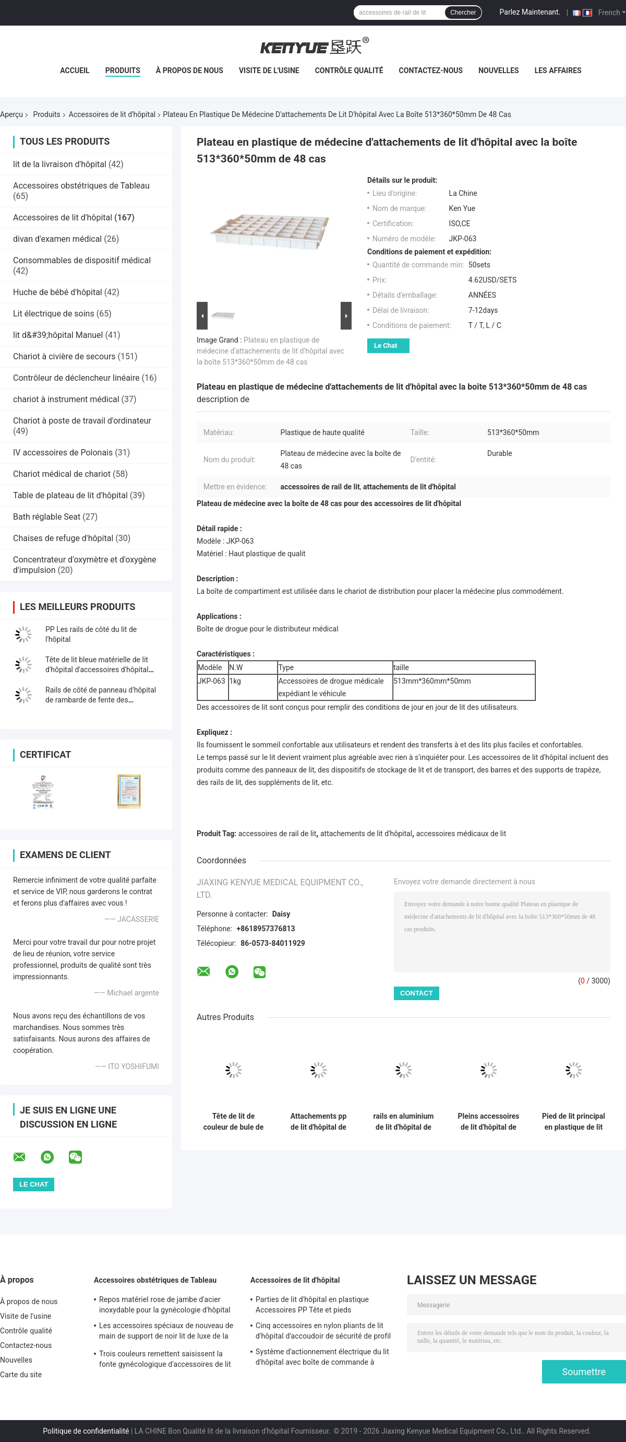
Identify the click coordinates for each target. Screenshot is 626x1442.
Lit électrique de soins (53, 314)
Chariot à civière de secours (64, 356)
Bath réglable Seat (46, 517)
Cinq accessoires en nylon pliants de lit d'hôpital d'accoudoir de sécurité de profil (323, 1330)
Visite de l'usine (269, 70)
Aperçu (11, 114)
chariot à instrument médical (66, 399)
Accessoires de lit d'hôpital (112, 114)
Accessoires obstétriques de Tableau (81, 186)
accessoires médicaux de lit (461, 833)
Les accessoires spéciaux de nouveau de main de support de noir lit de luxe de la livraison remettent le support (166, 1332)
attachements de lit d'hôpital (366, 833)
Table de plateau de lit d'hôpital (70, 495)
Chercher (463, 12)
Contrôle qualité (349, 70)
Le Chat (385, 345)
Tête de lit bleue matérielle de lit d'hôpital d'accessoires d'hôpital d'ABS (97, 669)
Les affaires (558, 70)
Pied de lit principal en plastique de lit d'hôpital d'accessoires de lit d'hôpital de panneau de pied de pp (573, 1122)
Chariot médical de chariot (62, 474)
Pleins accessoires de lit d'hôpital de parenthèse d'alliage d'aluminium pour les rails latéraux (489, 1122)
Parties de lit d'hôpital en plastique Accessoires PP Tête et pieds (312, 1304)
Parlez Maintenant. (530, 12)
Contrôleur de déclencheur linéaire (76, 378)
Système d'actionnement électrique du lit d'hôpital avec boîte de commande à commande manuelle (322, 1358)
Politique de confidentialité (86, 1431)
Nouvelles (498, 70)
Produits (122, 70)
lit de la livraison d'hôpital (59, 164)
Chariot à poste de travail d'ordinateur (82, 421)
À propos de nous (189, 70)
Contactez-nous (431, 70)
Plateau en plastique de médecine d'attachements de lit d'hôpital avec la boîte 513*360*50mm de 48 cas (270, 351)
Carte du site (21, 1374)
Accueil (74, 70)
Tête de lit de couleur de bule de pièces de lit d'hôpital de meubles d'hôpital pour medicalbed (233, 1122)
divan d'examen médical (57, 239)
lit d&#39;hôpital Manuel (58, 335)
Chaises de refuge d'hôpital (63, 538)
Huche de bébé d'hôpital (57, 292)
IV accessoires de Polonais (63, 453)
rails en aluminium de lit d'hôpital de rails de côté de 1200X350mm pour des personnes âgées (404, 1122)
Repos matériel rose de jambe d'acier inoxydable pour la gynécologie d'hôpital (165, 1304)
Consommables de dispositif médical (82, 260)
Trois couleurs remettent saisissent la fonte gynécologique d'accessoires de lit (165, 1359)
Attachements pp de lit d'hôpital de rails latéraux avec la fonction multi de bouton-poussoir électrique (318, 1122)
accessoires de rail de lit (277, 833)
